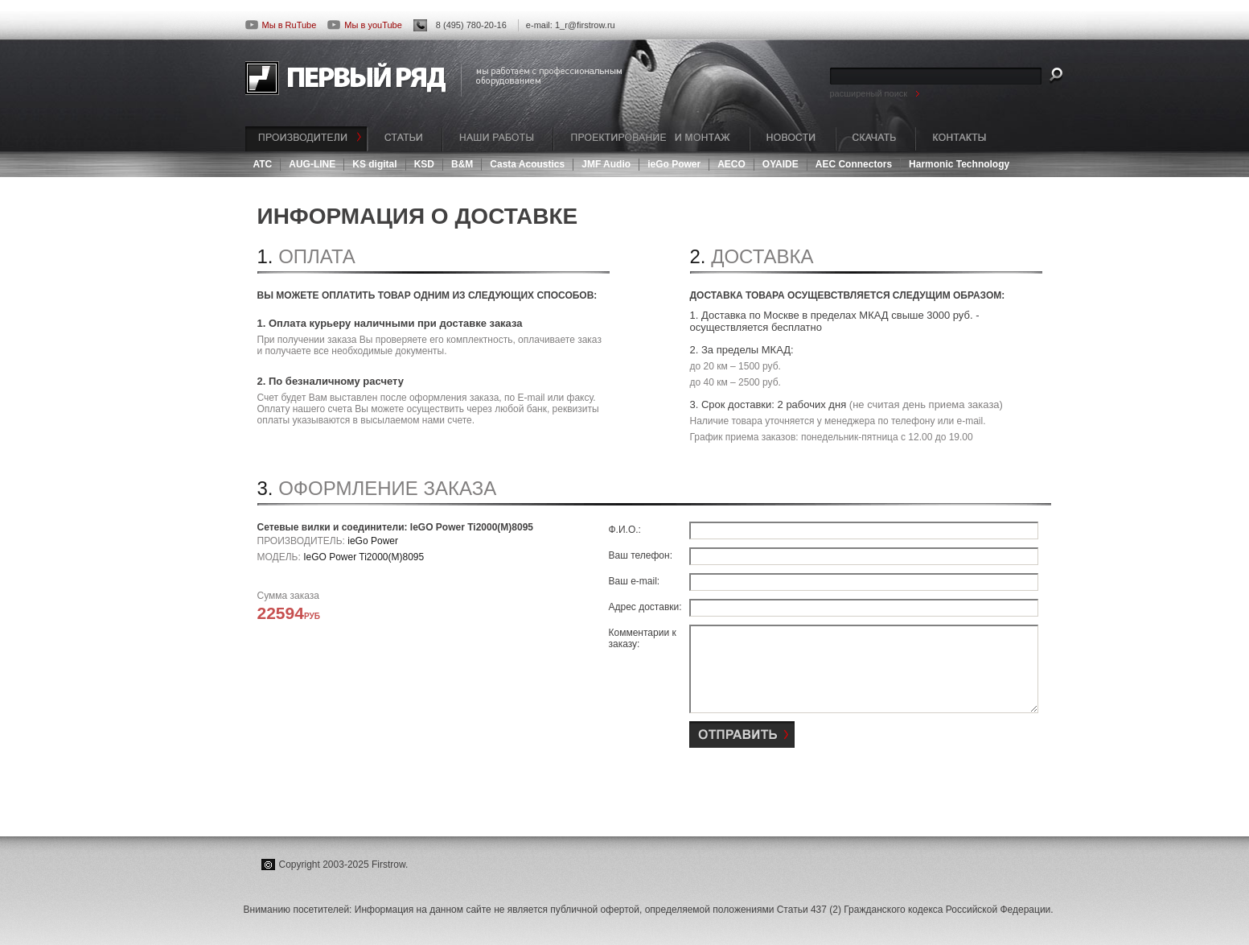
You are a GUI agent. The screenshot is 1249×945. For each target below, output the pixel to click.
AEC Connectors (854, 164)
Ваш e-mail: (634, 581)
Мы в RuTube (281, 25)
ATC (263, 164)
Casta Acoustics (527, 164)
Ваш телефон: (640, 555)
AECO (731, 164)
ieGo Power (674, 164)
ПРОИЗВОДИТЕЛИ (306, 138)
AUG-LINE (312, 164)
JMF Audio (606, 164)
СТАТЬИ (405, 138)
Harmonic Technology (959, 164)
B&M (462, 164)
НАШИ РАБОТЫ (497, 138)
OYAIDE (780, 164)
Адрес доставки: (645, 607)
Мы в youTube (364, 25)
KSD (424, 164)
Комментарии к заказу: (642, 638)
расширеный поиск (869, 93)
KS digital (374, 164)
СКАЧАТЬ (875, 138)
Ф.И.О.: (625, 529)
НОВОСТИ (793, 138)
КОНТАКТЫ (959, 138)
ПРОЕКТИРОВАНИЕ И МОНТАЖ (651, 138)
